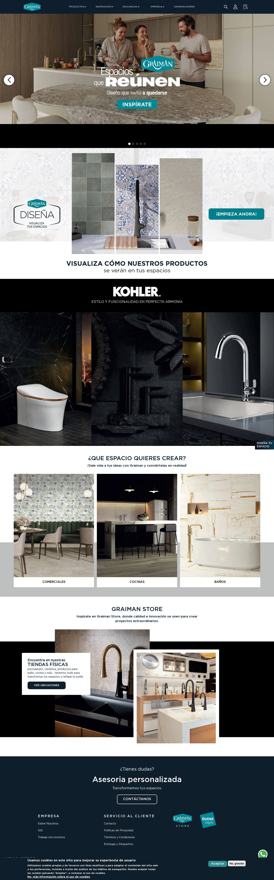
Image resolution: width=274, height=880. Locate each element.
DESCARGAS (131, 7)
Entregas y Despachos (118, 844)
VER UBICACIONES (46, 685)
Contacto (110, 824)
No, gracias (237, 863)
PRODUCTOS (77, 7)
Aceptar (217, 863)
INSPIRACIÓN (104, 7)
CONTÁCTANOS (137, 799)
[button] (265, 80)
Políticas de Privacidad (118, 830)
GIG (40, 830)
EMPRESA (157, 7)
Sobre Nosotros (48, 824)
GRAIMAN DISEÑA (184, 7)
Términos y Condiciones (119, 837)
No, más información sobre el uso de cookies (58, 877)
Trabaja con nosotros (51, 837)
